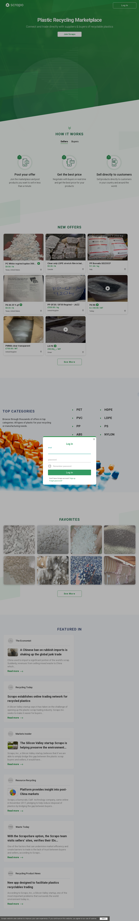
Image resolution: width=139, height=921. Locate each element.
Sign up (72, 478)
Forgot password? (55, 481)
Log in (69, 472)
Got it (103, 918)
